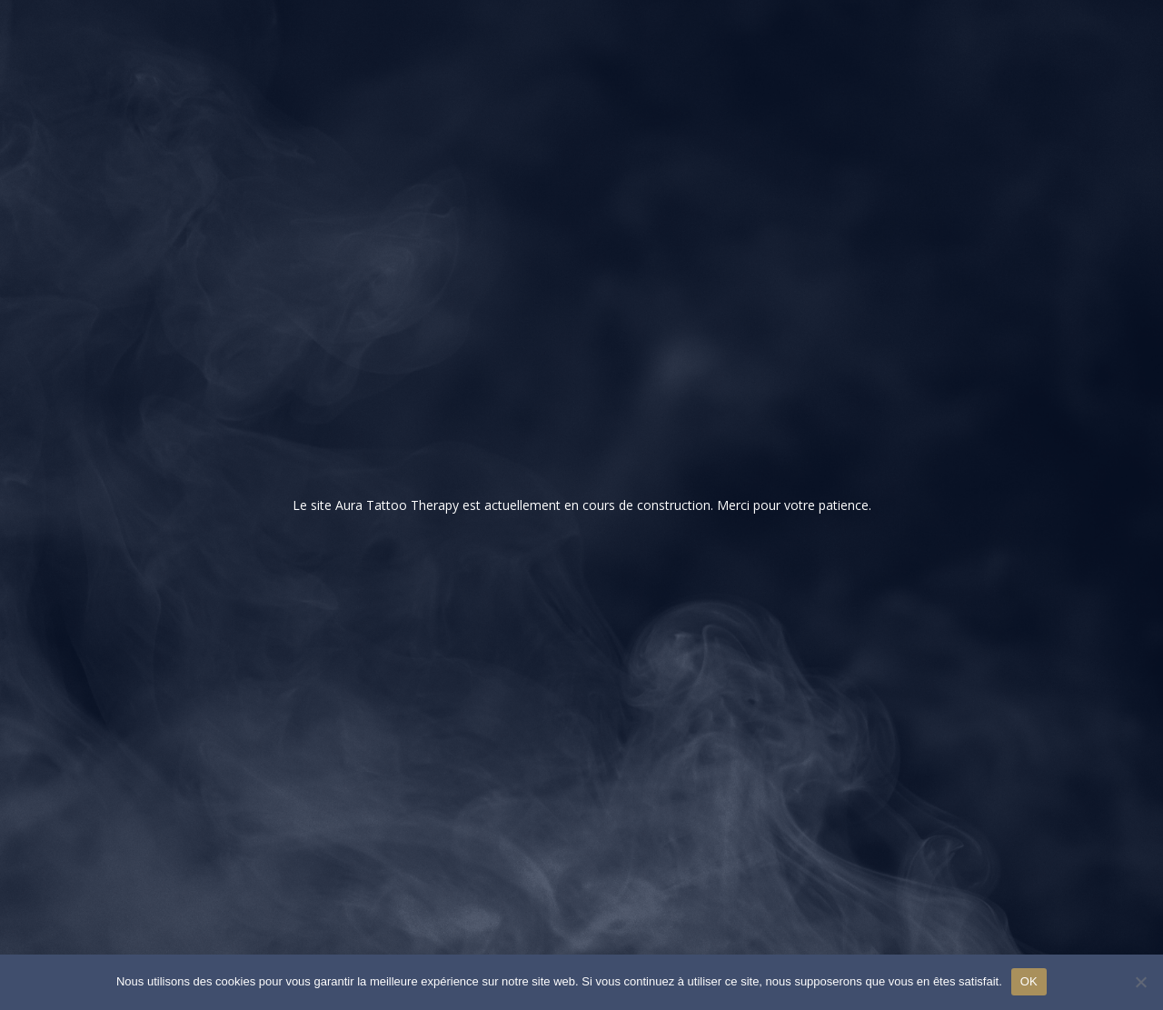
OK (1029, 981)
